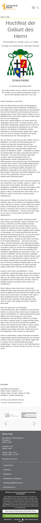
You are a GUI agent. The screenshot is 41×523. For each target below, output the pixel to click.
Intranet (7, 474)
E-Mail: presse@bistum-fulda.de (13, 400)
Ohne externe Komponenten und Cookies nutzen (20, 511)
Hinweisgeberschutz (13, 483)
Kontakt (7, 470)
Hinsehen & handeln (12, 478)
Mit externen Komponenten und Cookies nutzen (20, 516)
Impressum (17, 519)
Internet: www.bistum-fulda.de (12, 402)
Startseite (8, 465)
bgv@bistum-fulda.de (10, 459)
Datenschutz (9, 487)
